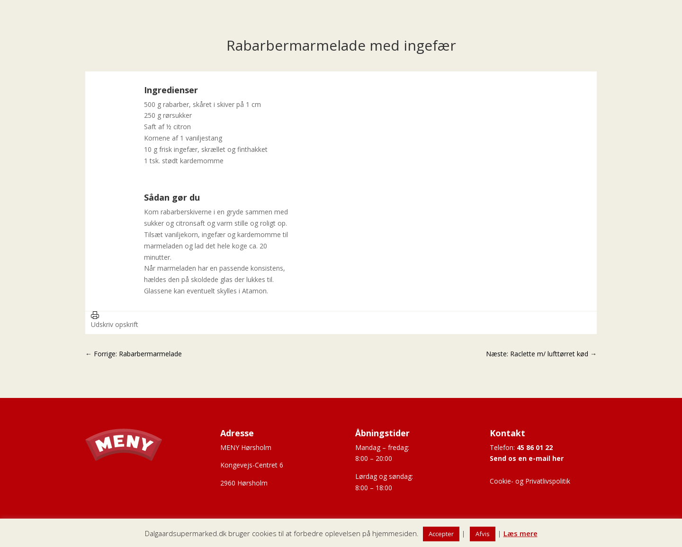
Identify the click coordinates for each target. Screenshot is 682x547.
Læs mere (520, 533)
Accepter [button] (441, 533)
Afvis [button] (483, 533)
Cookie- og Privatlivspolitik (530, 480)
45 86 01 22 (535, 447)
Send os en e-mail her (527, 458)
